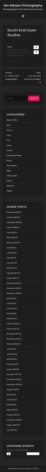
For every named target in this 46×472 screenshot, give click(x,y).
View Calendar (33, 454)
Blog (8, 125)
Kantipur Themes (32, 468)
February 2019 (12, 242)
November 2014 (13, 339)
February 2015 (12, 324)
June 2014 (11, 354)
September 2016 (13, 293)
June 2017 (11, 263)
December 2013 (13, 374)
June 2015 (11, 308)
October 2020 (12, 217)
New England (12, 165)
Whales (9, 191)
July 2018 (10, 248)
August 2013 (12, 389)
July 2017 (10, 258)
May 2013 (10, 405)
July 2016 (10, 298)
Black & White (12, 120)
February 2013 (12, 415)
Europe (9, 150)
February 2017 (12, 273)
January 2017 (12, 278)
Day (8, 140)
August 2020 (12, 227)
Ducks (9, 145)
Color (9, 135)
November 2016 (13, 288)
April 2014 (10, 359)
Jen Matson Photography (23, 5)
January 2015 (12, 329)
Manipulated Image (14, 155)
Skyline (9, 181)
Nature (9, 160)
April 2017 (10, 268)
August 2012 (12, 425)
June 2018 (11, 253)
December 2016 (13, 283)
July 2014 (10, 349)
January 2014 (12, 369)
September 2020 (13, 222)
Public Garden (12, 176)
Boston (9, 130)
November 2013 (13, 379)
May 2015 (10, 313)
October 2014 (12, 344)
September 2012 (13, 420)
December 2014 (13, 334)
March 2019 (11, 237)
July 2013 (10, 394)
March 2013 (11, 410)
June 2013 (11, 400)
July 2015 (10, 303)
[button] (36, 52)
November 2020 (13, 212)
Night (9, 170)
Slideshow (10, 186)
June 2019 (11, 232)
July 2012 (10, 430)
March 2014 (11, 364)
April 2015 (10, 318)
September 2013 (13, 384)
